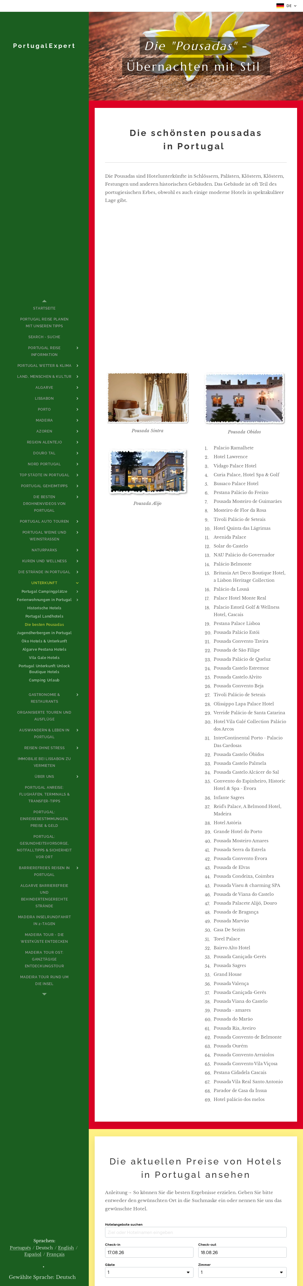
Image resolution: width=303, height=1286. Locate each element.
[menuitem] (44, 308)
